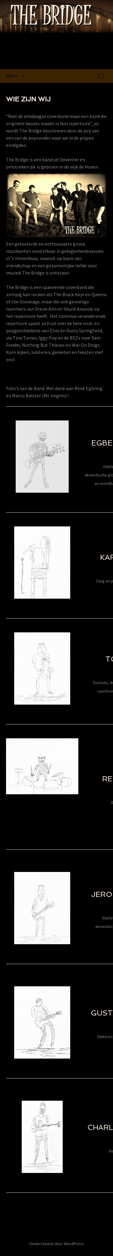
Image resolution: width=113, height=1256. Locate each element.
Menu (12, 75)
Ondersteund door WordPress (56, 1243)
